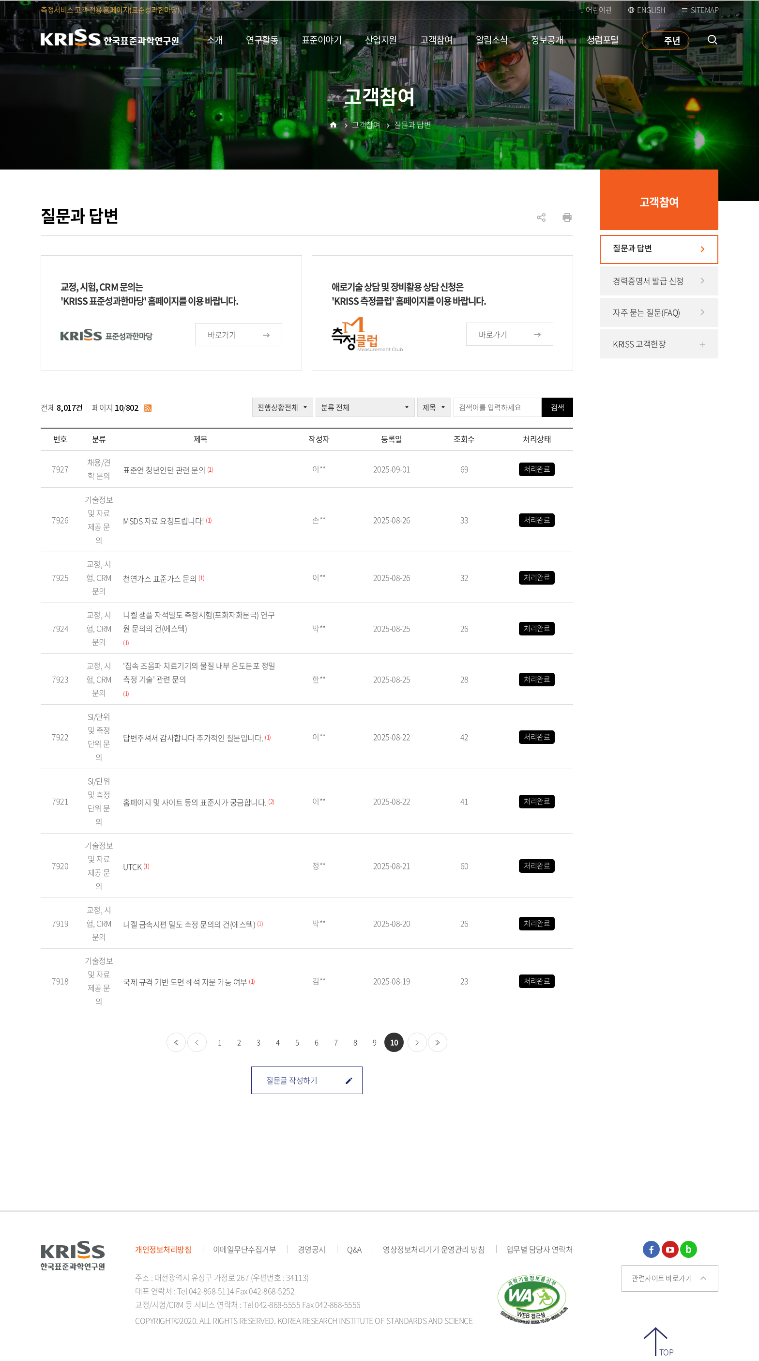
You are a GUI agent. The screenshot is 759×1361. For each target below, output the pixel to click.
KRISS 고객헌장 (639, 344)
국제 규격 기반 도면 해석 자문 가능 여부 (185, 982)
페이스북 (651, 1249)
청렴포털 (603, 39)
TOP (666, 1351)
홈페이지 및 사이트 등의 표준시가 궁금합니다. (195, 802)
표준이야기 (322, 39)
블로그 (688, 1249)
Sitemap (705, 9)
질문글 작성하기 (309, 1080)
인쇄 (567, 218)
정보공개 (547, 39)
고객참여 (436, 39)
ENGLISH (651, 9)
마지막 (437, 1042)
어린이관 (599, 9)
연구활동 (262, 39)
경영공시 (312, 1249)
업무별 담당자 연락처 (539, 1249)
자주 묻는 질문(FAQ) (646, 312)
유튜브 (670, 1249)
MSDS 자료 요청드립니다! (163, 520)
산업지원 (381, 39)
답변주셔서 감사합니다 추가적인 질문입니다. (193, 737)
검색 (557, 407)
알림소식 (492, 39)
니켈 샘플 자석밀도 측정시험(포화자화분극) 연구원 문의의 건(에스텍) (198, 621)
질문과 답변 (632, 249)
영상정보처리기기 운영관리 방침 (434, 1249)
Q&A (354, 1249)
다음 (417, 1042)
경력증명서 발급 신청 (648, 281)
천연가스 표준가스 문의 (160, 578)
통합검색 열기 (712, 40)
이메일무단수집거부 (244, 1249)
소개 (215, 39)
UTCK (132, 866)
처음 (176, 1042)
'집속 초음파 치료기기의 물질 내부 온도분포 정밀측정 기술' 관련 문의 (199, 672)
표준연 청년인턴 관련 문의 (164, 470)
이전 (197, 1042)
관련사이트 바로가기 (662, 1278)
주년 (672, 40)
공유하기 (541, 222)
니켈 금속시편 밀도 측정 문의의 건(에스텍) (189, 924)
